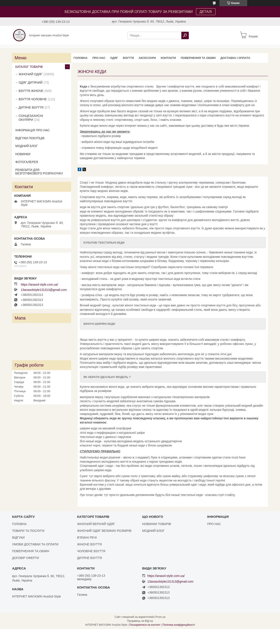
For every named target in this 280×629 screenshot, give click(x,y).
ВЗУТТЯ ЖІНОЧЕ (31, 91)
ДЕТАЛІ (206, 12)
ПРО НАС (98, 58)
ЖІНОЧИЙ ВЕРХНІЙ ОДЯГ (96, 524)
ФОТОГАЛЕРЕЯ (26, 162)
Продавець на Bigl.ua (140, 620)
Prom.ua (160, 616)
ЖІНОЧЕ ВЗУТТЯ (89, 544)
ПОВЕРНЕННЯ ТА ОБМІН (198, 58)
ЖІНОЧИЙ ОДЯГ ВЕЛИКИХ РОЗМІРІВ (104, 530)
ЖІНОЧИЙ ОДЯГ (30, 74)
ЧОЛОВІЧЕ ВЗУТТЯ (91, 551)
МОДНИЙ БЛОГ (26, 146)
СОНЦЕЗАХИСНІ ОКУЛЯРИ (31, 117)
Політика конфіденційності (179, 624)
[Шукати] (185, 35)
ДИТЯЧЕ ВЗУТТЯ (31, 107)
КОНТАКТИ (168, 58)
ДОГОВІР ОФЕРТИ (25, 558)
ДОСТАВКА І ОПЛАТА (235, 58)
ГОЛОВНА (81, 58)
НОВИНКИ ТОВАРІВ (156, 524)
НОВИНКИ (22, 154)
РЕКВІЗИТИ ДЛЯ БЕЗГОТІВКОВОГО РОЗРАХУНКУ (39, 171)
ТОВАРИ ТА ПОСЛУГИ (28, 530)
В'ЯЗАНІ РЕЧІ (87, 537)
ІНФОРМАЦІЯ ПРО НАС (32, 130)
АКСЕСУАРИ (147, 58)
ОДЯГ (114, 58)
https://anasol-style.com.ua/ (39, 284)
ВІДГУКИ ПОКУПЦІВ (29, 138)
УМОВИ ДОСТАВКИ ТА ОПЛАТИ (35, 544)
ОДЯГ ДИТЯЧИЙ (30, 82)
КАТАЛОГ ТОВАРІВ (29, 67)
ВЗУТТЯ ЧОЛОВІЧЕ (33, 99)
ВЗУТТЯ (128, 58)
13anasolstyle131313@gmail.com (44, 290)
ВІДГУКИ (18, 537)
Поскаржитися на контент (144, 624)
